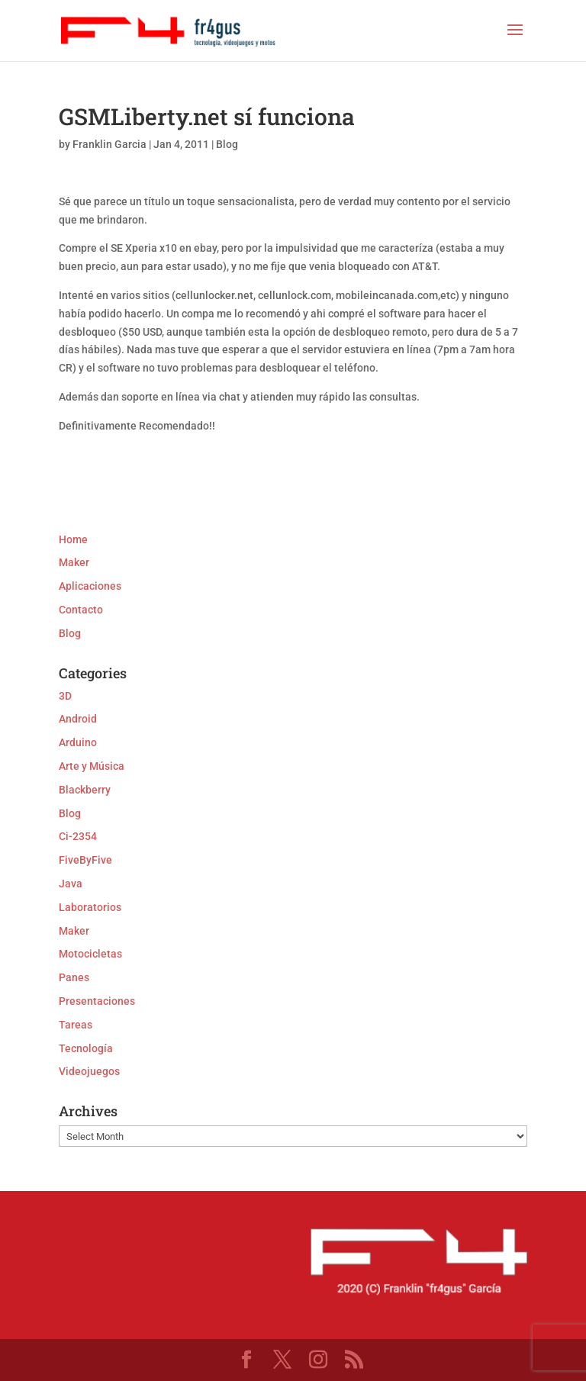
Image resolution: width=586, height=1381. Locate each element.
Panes (74, 977)
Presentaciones (97, 1001)
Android (78, 719)
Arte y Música (91, 766)
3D (65, 696)
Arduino (78, 742)
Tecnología (86, 1048)
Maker (74, 562)
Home (73, 539)
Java (70, 883)
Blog (227, 144)
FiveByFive (85, 860)
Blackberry (85, 790)
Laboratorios (90, 907)
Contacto (81, 610)
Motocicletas (90, 954)
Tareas (75, 1025)
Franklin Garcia (109, 144)
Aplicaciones (90, 586)
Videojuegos (89, 1071)
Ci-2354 (78, 836)
